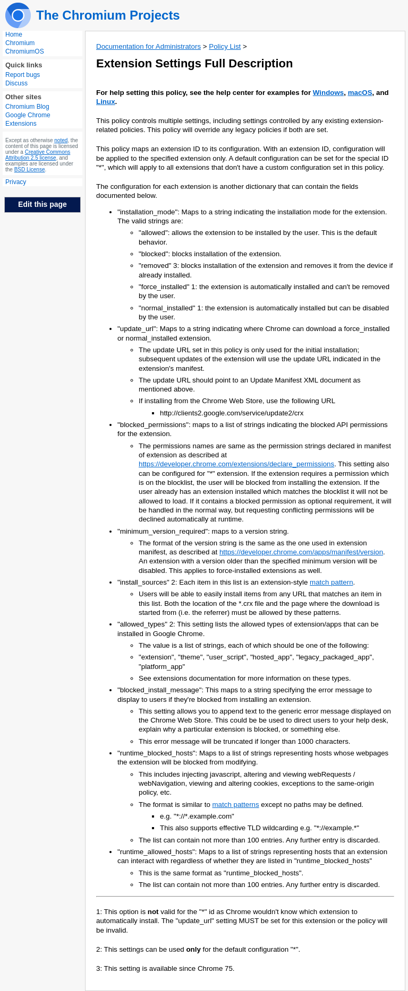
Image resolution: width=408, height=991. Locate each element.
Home (13, 34)
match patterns (235, 805)
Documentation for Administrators (148, 46)
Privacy (15, 182)
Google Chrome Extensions (27, 119)
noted (60, 140)
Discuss (16, 83)
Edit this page (42, 204)
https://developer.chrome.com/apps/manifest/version (301, 552)
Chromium (20, 43)
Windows (328, 93)
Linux (105, 102)
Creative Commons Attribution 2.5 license (37, 155)
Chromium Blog (27, 106)
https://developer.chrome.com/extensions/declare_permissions (236, 464)
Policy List (225, 46)
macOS (360, 93)
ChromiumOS (24, 51)
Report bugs (22, 75)
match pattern (331, 582)
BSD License (29, 169)
